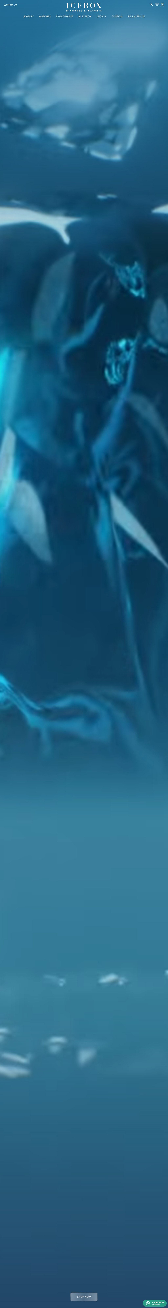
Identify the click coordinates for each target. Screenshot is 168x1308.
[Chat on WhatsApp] (155, 1303)
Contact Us (10, 4)
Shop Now (84, 1296)
